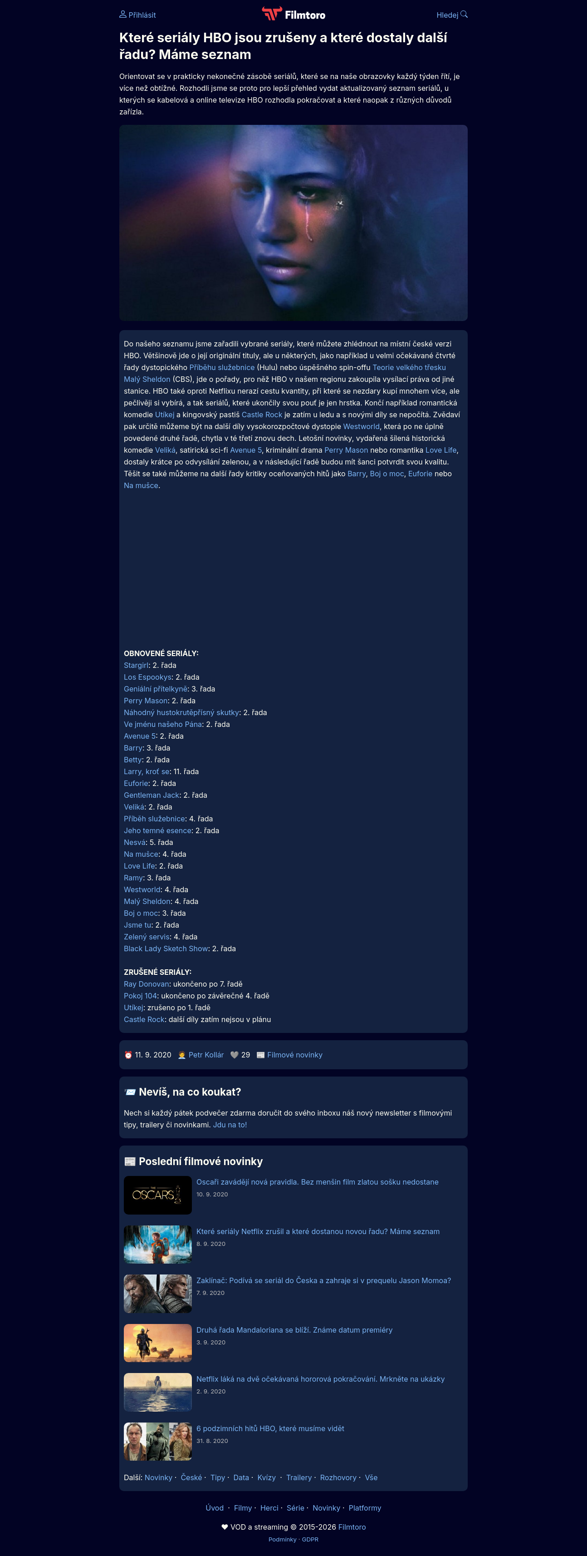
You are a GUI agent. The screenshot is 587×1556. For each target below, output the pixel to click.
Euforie (420, 473)
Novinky (158, 1477)
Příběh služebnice (154, 818)
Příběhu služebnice (221, 367)
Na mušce (141, 485)
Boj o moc (387, 473)
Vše (371, 1477)
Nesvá (135, 842)
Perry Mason (346, 449)
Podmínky (283, 1539)
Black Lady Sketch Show (166, 948)
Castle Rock (262, 414)
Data (241, 1477)
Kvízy (266, 1477)
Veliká (165, 449)
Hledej (452, 15)
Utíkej (165, 414)
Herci (269, 1507)
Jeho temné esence (157, 830)
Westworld (361, 426)
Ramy (133, 877)
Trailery (299, 1477)
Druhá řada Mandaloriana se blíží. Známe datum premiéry (294, 1329)
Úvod (215, 1507)
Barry (356, 473)
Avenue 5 (246, 449)
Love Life (441, 449)
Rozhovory (338, 1477)
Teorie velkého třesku (409, 367)
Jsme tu (137, 924)
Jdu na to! (230, 1124)
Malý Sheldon (147, 379)
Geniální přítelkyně (155, 688)
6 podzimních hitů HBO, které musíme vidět (270, 1428)
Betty (133, 759)
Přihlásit (137, 15)
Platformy (365, 1507)
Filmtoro (352, 1526)
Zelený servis (147, 936)
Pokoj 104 (140, 995)
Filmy (243, 1507)
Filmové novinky (295, 1054)
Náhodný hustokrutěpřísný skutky (181, 712)
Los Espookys (147, 677)
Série (295, 1507)
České (191, 1477)
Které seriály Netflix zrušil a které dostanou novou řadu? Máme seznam (318, 1231)
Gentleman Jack (151, 795)
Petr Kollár (206, 1054)
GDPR (310, 1539)
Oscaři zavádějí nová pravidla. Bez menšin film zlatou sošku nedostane (317, 1181)
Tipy (217, 1477)
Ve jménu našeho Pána (163, 724)
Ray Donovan (146, 983)
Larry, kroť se (146, 771)
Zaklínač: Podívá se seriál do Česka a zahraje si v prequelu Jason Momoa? (323, 1280)
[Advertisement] (293, 576)
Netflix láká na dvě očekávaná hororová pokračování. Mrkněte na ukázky (320, 1378)
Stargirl (136, 665)
